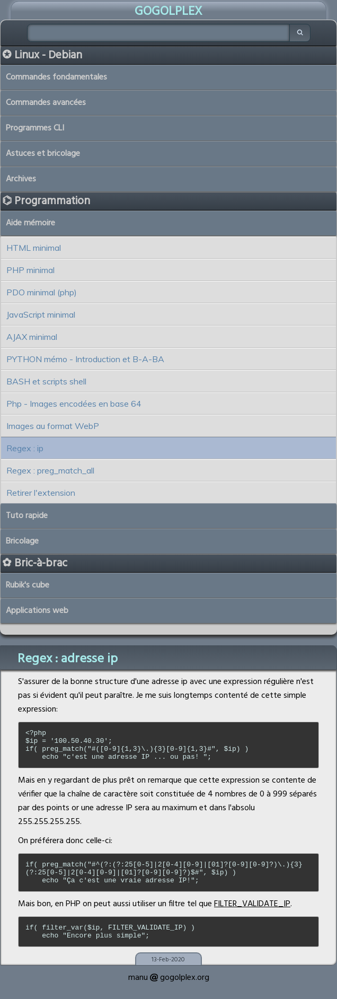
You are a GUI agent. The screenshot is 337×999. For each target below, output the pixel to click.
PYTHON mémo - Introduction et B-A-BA (85, 359)
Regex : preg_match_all (50, 470)
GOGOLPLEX (168, 12)
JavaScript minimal (40, 314)
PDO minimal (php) (41, 292)
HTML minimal (33, 247)
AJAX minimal (31, 336)
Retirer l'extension (40, 492)
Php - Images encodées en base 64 (73, 403)
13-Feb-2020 (168, 974)
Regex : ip (24, 448)
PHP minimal (30, 270)
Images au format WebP (52, 425)
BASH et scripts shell (46, 381)
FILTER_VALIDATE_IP (252, 915)
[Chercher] (158, 33)
